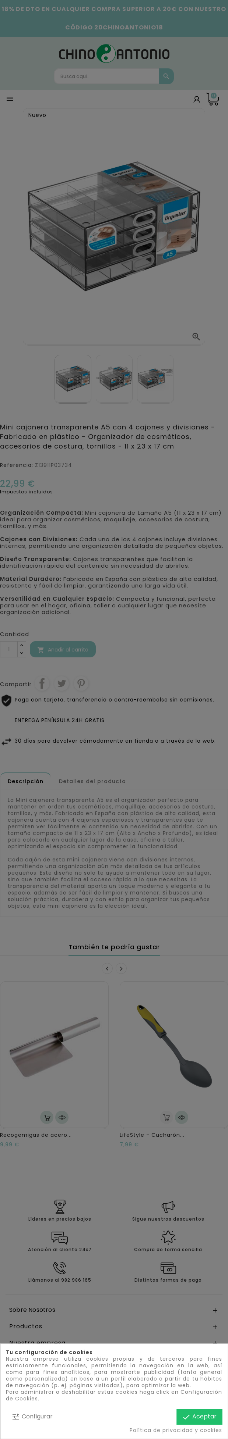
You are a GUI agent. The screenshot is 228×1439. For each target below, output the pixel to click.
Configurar (32, 1416)
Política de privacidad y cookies (176, 1430)
